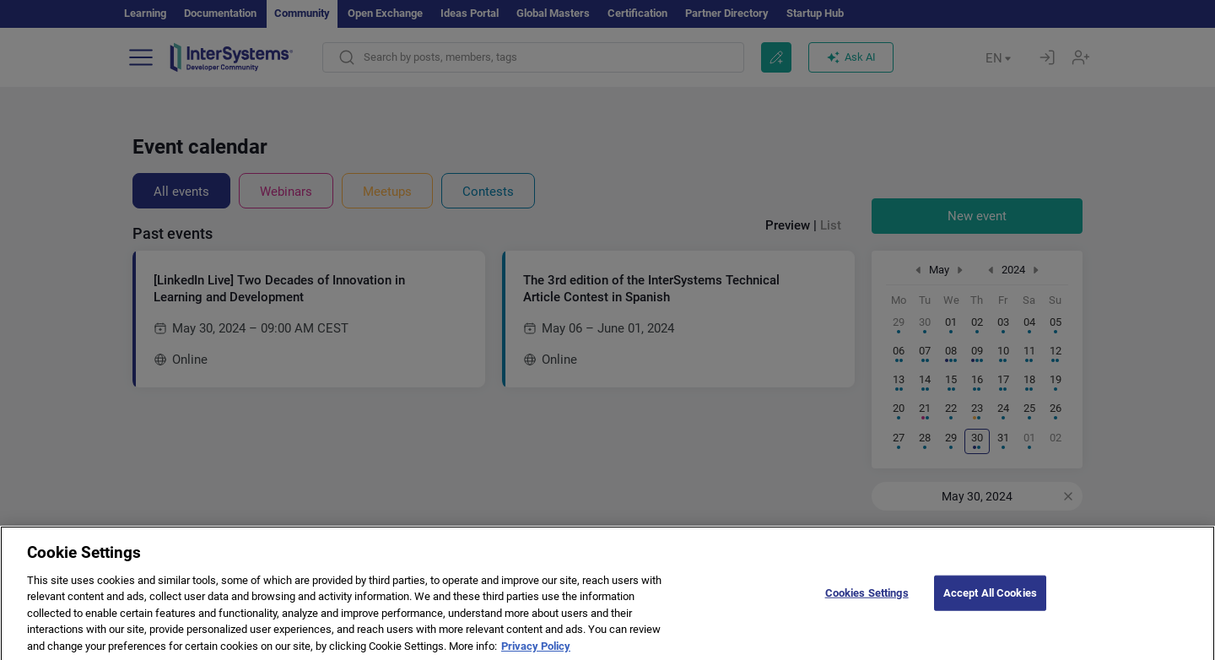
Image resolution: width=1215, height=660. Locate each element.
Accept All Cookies (990, 609)
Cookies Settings (867, 609)
